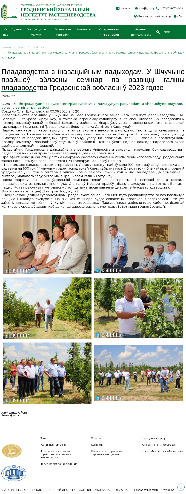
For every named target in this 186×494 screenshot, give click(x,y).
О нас (5, 32)
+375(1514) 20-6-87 (171, 8)
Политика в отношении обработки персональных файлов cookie (56, 454)
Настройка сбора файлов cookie (163, 451)
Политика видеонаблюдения (58, 463)
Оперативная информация (109, 32)
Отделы (16, 29)
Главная (6, 47)
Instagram (127, 8)
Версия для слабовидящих (155, 16)
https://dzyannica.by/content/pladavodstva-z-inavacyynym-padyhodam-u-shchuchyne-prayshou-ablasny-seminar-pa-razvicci (93, 106)
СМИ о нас (38, 47)
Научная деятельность (141, 32)
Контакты (84, 29)
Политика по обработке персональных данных (106, 453)
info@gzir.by (146, 8)
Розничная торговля (63, 32)
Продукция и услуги (36, 32)
